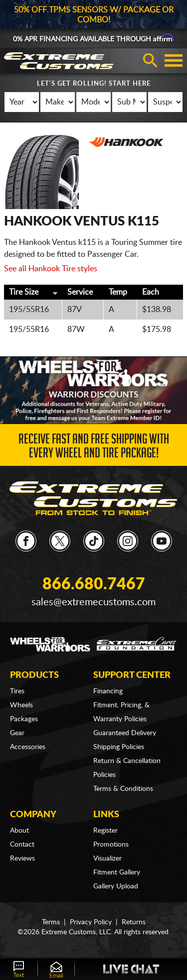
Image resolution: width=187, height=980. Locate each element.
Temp (118, 292)
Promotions (111, 844)
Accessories (27, 747)
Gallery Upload (115, 886)
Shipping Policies (118, 747)
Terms (51, 922)
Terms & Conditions (123, 788)
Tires (17, 691)
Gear (17, 733)
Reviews (22, 858)
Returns (134, 922)
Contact (22, 844)
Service (80, 292)
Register (105, 830)
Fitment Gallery (116, 872)
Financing (108, 691)
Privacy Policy (91, 922)
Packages (24, 719)
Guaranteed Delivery (124, 733)
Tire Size (23, 292)
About (19, 830)
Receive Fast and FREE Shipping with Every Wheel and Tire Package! (93, 448)
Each (150, 292)
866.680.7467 (93, 584)
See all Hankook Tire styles (50, 269)
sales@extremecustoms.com (93, 602)
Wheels (21, 705)
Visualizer (107, 858)
